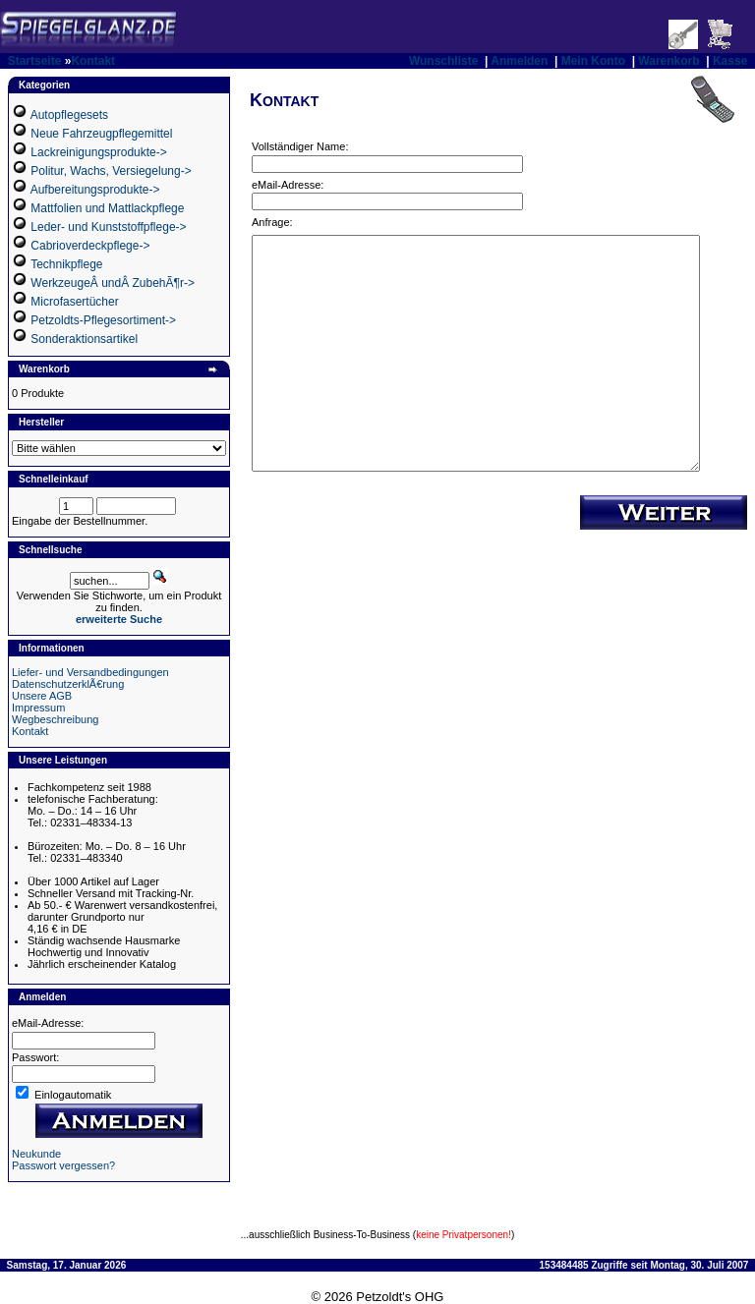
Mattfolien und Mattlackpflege (107, 208)
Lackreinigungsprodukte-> (98, 152)
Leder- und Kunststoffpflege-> (108, 227)
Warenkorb (668, 61)
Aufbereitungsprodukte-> (95, 190)
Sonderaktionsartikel (84, 339)
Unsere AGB (42, 696)
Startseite (35, 61)
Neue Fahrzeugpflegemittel (101, 134)
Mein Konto (593, 61)
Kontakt (93, 61)
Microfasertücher (74, 302)
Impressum (38, 707)
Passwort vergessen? (63, 1165)
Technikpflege (66, 264)
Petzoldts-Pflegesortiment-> (103, 320)
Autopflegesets (69, 115)
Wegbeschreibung (55, 719)
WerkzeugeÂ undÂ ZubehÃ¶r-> (112, 283)
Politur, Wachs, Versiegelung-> (110, 171)
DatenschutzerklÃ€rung (68, 684)
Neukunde (36, 1154)
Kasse (730, 61)
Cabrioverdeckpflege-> (89, 246)
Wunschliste (443, 61)
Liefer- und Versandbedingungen (90, 672)
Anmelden (519, 61)
